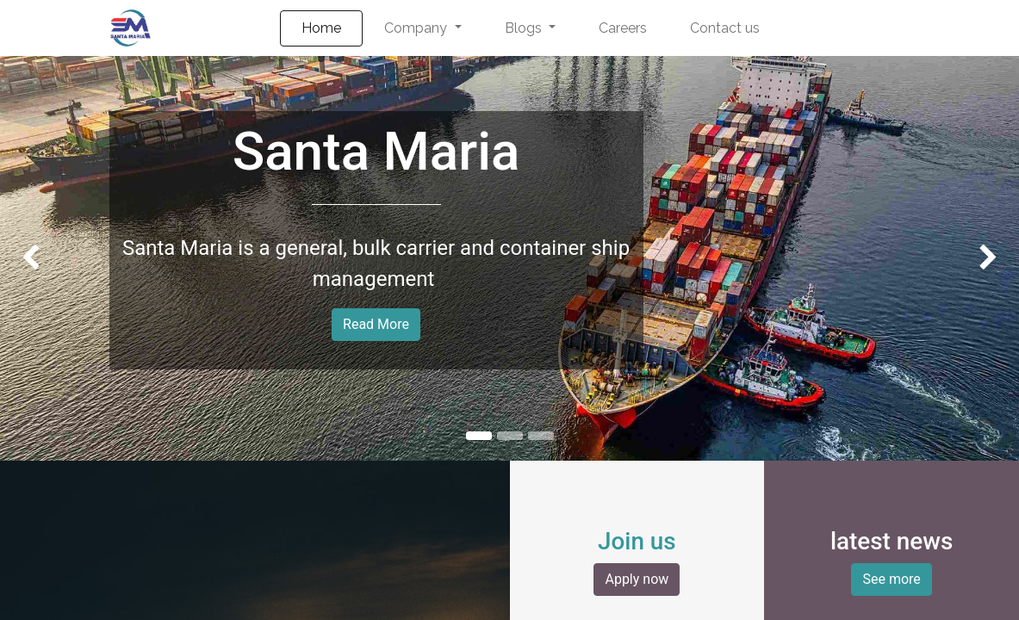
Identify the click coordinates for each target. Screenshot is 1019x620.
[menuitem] (321, 28)
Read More (376, 324)
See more (891, 579)
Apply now (636, 579)
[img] (41, 258)
